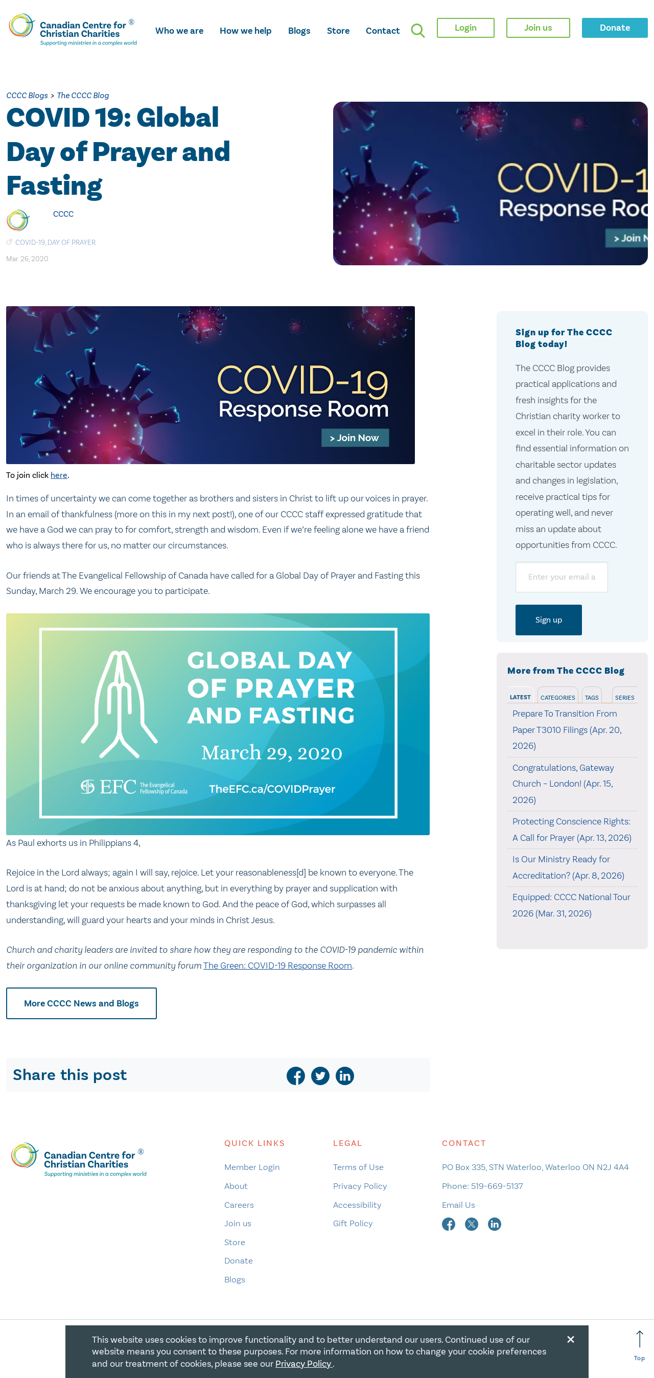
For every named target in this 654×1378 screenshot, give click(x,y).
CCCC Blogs (27, 95)
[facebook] (296, 1076)
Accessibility (357, 1205)
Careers (239, 1205)
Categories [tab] (558, 697)
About (236, 1186)
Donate (238, 1260)
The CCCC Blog (83, 95)
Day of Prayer (72, 242)
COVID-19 (30, 242)
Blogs (299, 30)
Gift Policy (353, 1223)
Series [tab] (625, 697)
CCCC (63, 214)
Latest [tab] (520, 697)
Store (338, 30)
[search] (418, 31)
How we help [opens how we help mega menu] (246, 30)
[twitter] (320, 1076)
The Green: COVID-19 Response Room (277, 965)
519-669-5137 (497, 1186)
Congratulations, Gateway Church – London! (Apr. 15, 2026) (563, 784)
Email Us (458, 1205)
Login (466, 27)
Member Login (252, 1167)
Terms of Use (358, 1167)
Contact (383, 30)
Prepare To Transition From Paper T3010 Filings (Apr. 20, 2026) (566, 729)
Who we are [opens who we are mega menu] (179, 30)
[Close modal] (570, 1337)
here (59, 475)
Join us (237, 1223)
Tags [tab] (592, 697)
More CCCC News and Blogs (81, 1003)
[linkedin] (345, 1076)
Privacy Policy (360, 1186)
